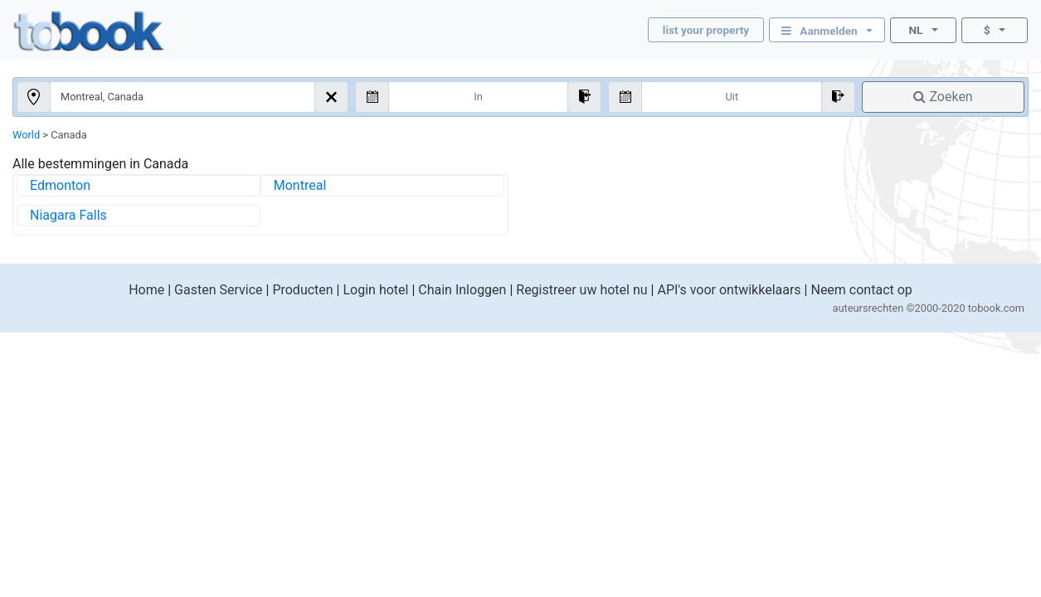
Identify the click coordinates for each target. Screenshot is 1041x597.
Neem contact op (861, 290)
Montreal (300, 185)
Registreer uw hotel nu (581, 290)
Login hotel (375, 290)
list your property (706, 29)
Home (146, 290)
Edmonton (60, 185)
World (26, 135)
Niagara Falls (68, 215)
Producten (302, 290)
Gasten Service (218, 290)
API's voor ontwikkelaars (728, 290)
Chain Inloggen (462, 290)
